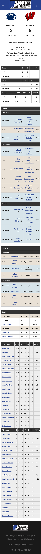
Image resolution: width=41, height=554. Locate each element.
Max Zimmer (18, 209)
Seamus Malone (7, 463)
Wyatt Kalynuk (7, 491)
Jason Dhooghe (7, 442)
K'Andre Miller (7, 487)
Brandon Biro (6, 373)
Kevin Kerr (5, 405)
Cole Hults (5, 422)
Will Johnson (6, 434)
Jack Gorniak (29, 135)
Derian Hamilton (8, 417)
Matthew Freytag (8, 458)
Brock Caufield (7, 467)
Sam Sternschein (8, 356)
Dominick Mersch (8, 479)
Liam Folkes (18, 128)
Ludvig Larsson (7, 381)
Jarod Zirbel (6, 483)
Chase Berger (6, 364)
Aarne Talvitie (7, 385)
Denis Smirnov (7, 393)
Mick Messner (7, 475)
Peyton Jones (6, 324)
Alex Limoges (29, 131)
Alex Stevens (29, 172)
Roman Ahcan (6, 471)
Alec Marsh (15, 256)
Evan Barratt (29, 128)
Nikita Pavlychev (8, 369)
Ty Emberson (29, 195)
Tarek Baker (29, 148)
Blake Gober (6, 397)
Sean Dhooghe (7, 450)
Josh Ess (29, 239)
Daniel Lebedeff (7, 336)
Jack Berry (5, 332)
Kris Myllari (6, 409)
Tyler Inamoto (7, 495)
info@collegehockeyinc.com (20, 544)
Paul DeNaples (7, 413)
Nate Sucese (6, 377)
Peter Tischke (7, 499)
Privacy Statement (25, 539)
